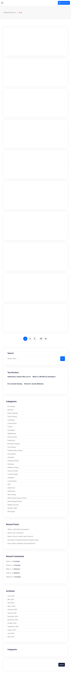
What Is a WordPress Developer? (44, 378)
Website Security (13, 506)
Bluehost (10, 411)
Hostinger (10, 465)
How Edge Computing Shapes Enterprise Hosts (23, 541)
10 (42, 340)
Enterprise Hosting (13, 445)
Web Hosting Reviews (14, 503)
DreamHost (11, 442)
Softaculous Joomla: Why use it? (19, 378)
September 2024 (12, 628)
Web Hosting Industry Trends (17, 499)
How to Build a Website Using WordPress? (21, 545)
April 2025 (10, 604)
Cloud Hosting (12, 418)
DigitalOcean (11, 435)
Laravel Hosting (12, 476)
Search (61, 666)
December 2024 (12, 618)
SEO (9, 486)
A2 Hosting (11, 408)
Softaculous (11, 493)
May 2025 (10, 601)
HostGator (10, 459)
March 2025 (11, 608)
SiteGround (11, 489)
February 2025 (12, 611)
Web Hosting (11, 496)
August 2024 (11, 631)
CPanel (9, 428)
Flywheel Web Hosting (14, 452)
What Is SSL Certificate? (15, 534)
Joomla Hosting (12, 472)
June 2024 (10, 635)
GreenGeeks (11, 455)
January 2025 (11, 614)
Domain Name (12, 438)
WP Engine (11, 513)
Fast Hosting (11, 448)
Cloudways (11, 421)
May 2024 (10, 638)
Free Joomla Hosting (14, 385)
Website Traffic (12, 510)
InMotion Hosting (13, 469)
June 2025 (10, 597)
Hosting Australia (13, 462)
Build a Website (12, 415)
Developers (11, 431)
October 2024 (11, 624)
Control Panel (11, 425)
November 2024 (12, 621)
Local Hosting (11, 482)
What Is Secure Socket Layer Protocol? (20, 538)
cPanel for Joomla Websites (34, 385)
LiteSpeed (10, 479)
